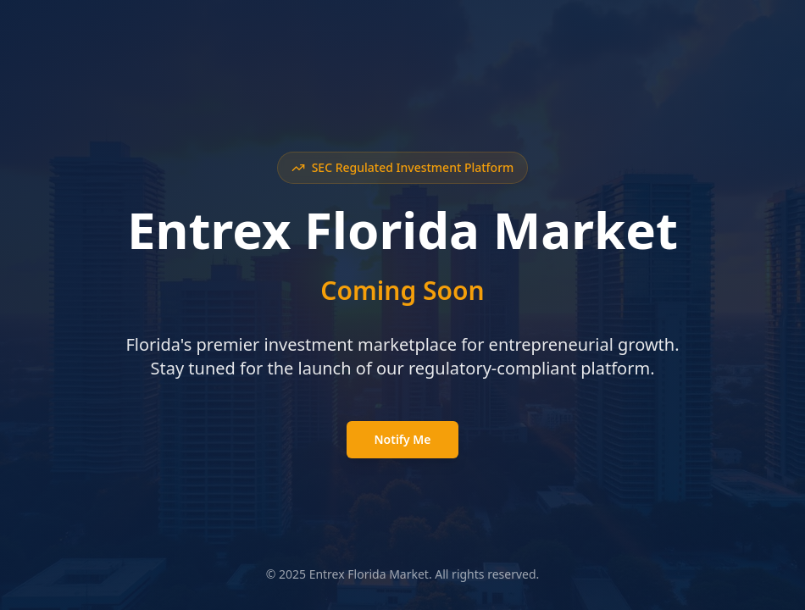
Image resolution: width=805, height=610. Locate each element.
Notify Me (402, 439)
